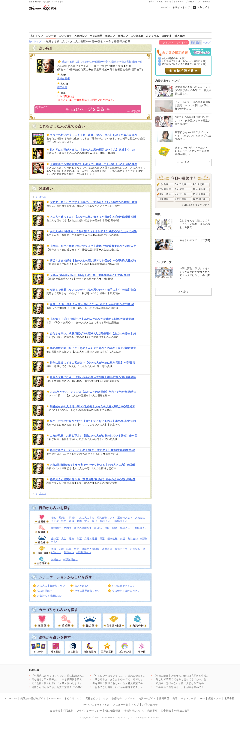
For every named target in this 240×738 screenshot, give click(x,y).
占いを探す (65, 35)
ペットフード (188, 698)
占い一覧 (51, 35)
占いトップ (37, 35)
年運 (79, 538)
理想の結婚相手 (83, 528)
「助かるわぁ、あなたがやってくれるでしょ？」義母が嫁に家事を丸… (133, 679)
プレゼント (191, 2)
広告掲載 (166, 710)
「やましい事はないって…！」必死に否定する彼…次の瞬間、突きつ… (133, 675)
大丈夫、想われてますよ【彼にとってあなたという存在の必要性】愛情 (93, 202)
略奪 (79, 521)
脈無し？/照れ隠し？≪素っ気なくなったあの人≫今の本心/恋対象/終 (92, 304)
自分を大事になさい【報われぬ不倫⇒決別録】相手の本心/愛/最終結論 (93, 377)
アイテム (130, 698)
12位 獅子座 (199, 199)
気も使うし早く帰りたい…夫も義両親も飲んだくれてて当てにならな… (72, 679)
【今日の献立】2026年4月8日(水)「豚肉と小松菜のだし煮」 (187, 675)
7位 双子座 (181, 194)
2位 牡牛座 (165, 189)
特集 (158, 214)
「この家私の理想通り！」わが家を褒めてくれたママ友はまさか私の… (194, 687)
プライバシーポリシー (89, 710)
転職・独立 (72, 549)
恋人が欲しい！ (106, 517)
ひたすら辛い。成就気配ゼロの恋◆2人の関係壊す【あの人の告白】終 (93, 333)
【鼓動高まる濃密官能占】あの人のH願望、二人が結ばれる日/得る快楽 (93, 164)
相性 (53, 517)
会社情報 (55, 710)
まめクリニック (73, 698)
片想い (63, 517)
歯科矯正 (164, 698)
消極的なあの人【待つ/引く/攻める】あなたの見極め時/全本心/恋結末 (92, 406)
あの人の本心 (86, 517)
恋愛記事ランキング (167, 80)
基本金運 (107, 549)
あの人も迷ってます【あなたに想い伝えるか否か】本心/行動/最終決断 (93, 216)
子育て (152, 2)
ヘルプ (207, 42)
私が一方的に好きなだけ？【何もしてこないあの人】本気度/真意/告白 (93, 420)
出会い (98, 528)
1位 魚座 (164, 184)
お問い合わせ (150, 704)
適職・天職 (57, 549)
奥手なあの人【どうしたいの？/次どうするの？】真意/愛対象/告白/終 (92, 450)
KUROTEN (11, 698)
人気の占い (80, 35)
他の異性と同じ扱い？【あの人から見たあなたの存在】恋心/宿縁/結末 (93, 348)
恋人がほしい (82, 585)
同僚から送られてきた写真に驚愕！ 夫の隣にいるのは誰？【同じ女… (71, 687)
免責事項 (152, 710)
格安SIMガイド (147, 698)
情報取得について (134, 710)
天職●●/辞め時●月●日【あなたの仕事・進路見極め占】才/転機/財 (90, 275)
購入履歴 (180, 35)
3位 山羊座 (165, 194)
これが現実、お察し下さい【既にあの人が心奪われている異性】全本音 (93, 435)
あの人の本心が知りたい (51, 585)
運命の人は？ (125, 517)
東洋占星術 (63, 78)
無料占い (123, 35)
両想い (73, 517)
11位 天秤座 (199, 194)
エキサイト (203, 7)
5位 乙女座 (181, 184)
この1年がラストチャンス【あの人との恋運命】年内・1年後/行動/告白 (93, 391)
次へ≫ (42, 197)
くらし (160, 2)
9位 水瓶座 (198, 184)
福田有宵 (62, 87)
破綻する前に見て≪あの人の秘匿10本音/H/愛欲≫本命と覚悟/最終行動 (102, 61)
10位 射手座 (199, 189)
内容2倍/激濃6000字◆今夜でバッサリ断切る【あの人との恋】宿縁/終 (93, 464)
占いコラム (152, 35)
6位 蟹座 (179, 189)
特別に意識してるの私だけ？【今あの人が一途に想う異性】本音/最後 (92, 362)
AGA (202, 698)
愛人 (86, 521)
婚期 (107, 528)
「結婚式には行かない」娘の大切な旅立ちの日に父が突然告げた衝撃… (194, 683)
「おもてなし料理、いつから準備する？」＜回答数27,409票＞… (129, 687)
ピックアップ (163, 262)
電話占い (110, 35)
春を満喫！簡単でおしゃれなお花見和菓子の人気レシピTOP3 (127, 683)
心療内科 (117, 698)
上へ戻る (183, 291)
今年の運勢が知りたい (87, 590)
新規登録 (196, 42)
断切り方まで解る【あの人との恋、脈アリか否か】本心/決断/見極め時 (93, 260)
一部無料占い (119, 521)
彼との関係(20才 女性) (173, 58)
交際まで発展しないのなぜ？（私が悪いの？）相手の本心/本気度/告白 (93, 289)
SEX (94, 521)
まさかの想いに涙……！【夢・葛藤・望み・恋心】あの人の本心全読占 (93, 135)
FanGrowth (55, 698)
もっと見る (183, 162)
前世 (122, 538)
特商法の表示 (182, 710)
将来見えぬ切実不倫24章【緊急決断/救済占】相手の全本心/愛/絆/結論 (93, 479)
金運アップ (121, 549)
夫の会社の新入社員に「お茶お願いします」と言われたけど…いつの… (72, 683)
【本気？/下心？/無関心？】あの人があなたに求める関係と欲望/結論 (92, 318)
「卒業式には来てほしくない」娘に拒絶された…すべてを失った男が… (72, 675)
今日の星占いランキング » (195, 204)
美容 (175, 698)
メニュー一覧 (204, 2)
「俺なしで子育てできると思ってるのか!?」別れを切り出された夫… (192, 679)
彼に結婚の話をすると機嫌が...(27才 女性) (184, 64)
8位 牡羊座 (181, 199)
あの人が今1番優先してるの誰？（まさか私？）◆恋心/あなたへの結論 (93, 231)
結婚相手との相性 (61, 528)
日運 (102, 538)
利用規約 (68, 710)
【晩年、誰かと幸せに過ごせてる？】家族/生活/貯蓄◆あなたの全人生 (93, 245)
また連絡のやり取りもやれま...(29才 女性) (184, 61)
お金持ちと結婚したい (49, 595)
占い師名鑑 (137, 35)
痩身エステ (214, 698)
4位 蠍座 (164, 199)
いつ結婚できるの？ (123, 585)
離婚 (114, 528)
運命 (71, 538)
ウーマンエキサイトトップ (175, 7)
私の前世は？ (44, 590)
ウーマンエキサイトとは (96, 704)
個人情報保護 (113, 710)
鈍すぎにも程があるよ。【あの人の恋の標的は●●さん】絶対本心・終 (92, 149)
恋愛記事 (167, 35)
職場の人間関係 (91, 549)
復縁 (71, 521)
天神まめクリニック (97, 698)
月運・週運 (90, 538)
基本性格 (112, 538)
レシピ (168, 2)
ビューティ (178, 2)
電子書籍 (229, 698)
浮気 (63, 521)
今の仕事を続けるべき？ (126, 590)
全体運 (55, 538)
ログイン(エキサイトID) (174, 42)
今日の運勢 (96, 35)
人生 (63, 538)
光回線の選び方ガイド (33, 698)
